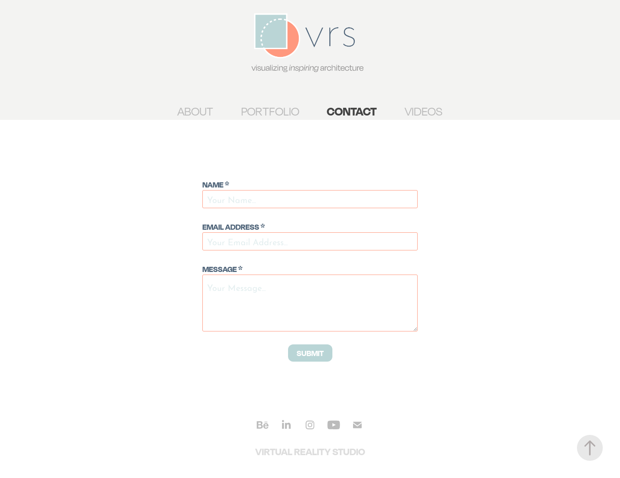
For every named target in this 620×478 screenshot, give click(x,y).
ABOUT (195, 111)
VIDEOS (424, 111)
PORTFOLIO (270, 111)
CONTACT (352, 111)
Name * (215, 184)
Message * (222, 269)
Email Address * (233, 226)
